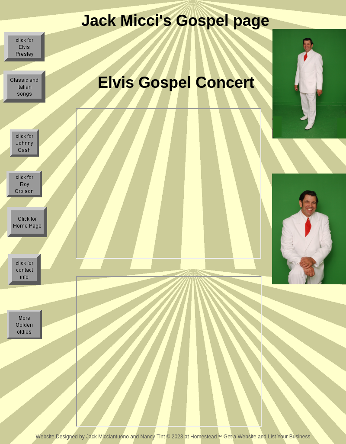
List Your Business (289, 437)
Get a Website (240, 437)
